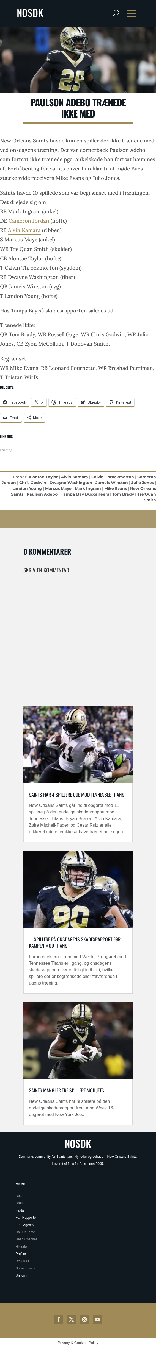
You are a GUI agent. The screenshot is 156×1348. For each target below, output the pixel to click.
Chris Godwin (32, 482)
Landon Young (27, 488)
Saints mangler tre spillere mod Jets (66, 1090)
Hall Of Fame (25, 1232)
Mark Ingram (88, 488)
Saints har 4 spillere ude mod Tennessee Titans (76, 794)
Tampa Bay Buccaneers (85, 494)
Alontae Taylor (43, 476)
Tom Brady (123, 494)
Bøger (20, 1196)
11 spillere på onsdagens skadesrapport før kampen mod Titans (75, 942)
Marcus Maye (58, 488)
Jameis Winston (111, 482)
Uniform (21, 1275)
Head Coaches (26, 1239)
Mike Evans (115, 488)
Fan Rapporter (26, 1218)
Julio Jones (142, 482)
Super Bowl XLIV (28, 1268)
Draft (19, 1203)
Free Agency (25, 1225)
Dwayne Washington (71, 482)
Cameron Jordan (29, 220)
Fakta (20, 1210)
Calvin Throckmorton (112, 476)
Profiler (21, 1254)
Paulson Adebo (42, 494)
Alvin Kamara (24, 230)
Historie (21, 1247)
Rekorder (22, 1261)
